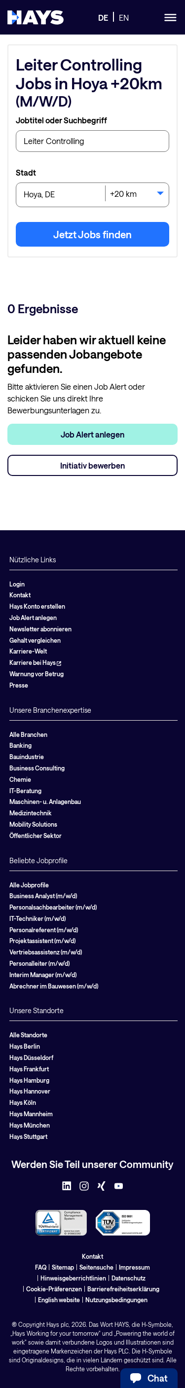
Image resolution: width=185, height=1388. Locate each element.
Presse (18, 685)
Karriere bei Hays (35, 662)
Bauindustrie (26, 756)
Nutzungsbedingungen (116, 1299)
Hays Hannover (29, 1091)
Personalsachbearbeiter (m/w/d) (53, 907)
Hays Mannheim (31, 1113)
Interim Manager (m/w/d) (42, 974)
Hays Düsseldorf (31, 1057)
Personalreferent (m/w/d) (43, 929)
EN (124, 17)
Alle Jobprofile (29, 884)
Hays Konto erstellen (37, 606)
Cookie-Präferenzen (54, 1288)
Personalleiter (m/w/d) (39, 963)
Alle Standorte (28, 1034)
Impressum (134, 1267)
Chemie (20, 779)
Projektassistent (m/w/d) (42, 940)
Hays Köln (22, 1102)
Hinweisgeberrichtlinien (73, 1278)
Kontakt (20, 594)
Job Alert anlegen (92, 434)
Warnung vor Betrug (36, 673)
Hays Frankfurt (29, 1068)
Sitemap (63, 1267)
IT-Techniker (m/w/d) (37, 918)
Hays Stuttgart (28, 1136)
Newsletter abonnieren (40, 628)
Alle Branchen (28, 734)
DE (103, 17)
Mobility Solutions (33, 824)
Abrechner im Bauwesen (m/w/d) (53, 986)
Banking (20, 745)
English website (59, 1299)
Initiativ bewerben (92, 465)
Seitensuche (96, 1267)
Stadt (26, 172)
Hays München (29, 1125)
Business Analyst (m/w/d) (43, 895)
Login (17, 584)
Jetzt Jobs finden (92, 234)
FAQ (40, 1267)
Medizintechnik (30, 812)
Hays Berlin (24, 1046)
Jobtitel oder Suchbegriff (61, 120)
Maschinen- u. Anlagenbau (45, 801)
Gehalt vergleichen (35, 640)
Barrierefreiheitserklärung (123, 1288)
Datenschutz (128, 1278)
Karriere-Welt (28, 651)
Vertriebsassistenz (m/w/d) (45, 952)
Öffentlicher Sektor (35, 835)
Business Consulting (37, 768)
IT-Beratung (25, 790)
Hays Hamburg (29, 1080)
